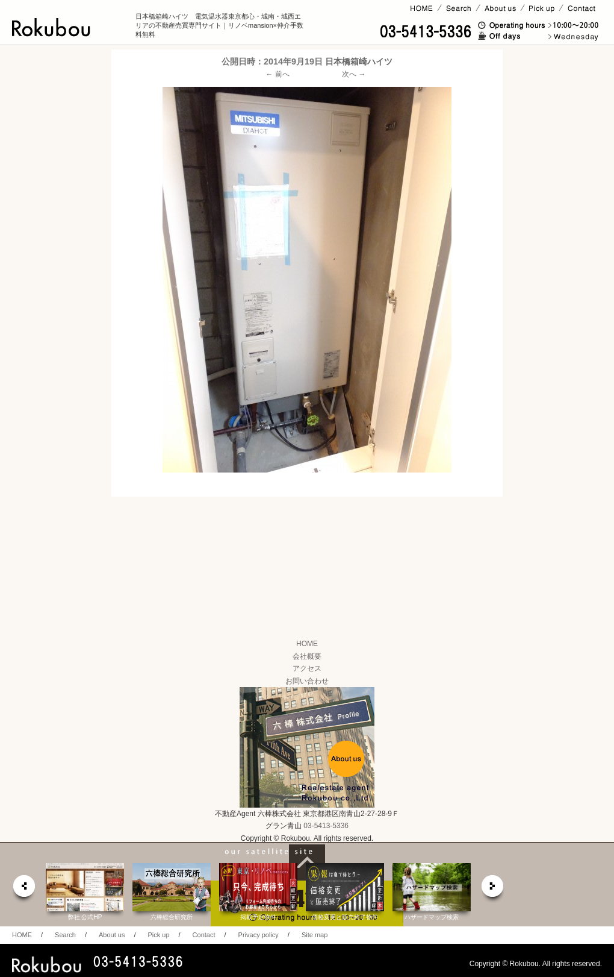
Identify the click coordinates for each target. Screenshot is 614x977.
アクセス (307, 668)
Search (65, 934)
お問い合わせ (307, 681)
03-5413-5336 (326, 825)
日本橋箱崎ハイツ (358, 61)
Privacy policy (258, 934)
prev (23, 889)
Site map (314, 934)
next (493, 889)
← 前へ (278, 74)
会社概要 (307, 656)
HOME (307, 643)
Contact (204, 934)
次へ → (353, 74)
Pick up (158, 934)
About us (112, 934)
